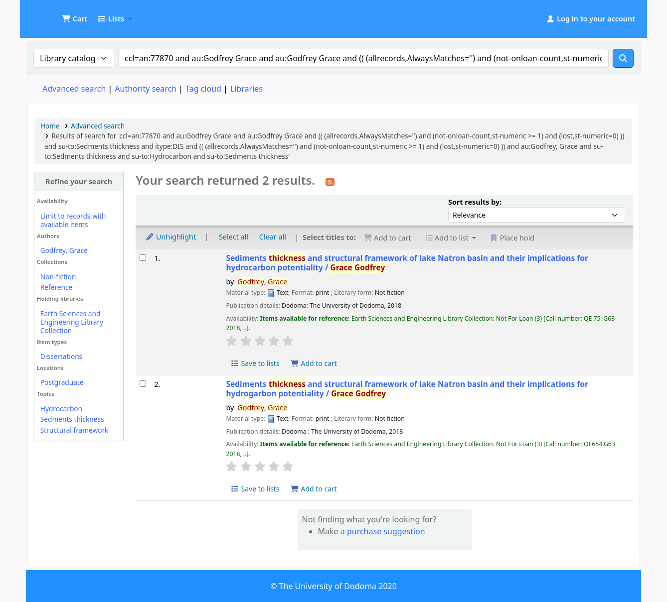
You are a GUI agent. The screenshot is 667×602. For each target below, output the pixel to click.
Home (50, 125)
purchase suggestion (386, 531)
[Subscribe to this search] (330, 181)
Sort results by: (474, 202)
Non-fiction (58, 276)
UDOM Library (53, 14)
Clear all (272, 236)
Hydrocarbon (61, 408)
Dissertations (61, 356)
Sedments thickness (72, 419)
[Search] (623, 58)
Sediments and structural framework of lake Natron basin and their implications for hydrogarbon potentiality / (407, 389)
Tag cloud (203, 88)
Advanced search (74, 88)
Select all (233, 236)
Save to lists (254, 363)
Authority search (145, 88)
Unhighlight (170, 236)
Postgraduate (62, 382)
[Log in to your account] (590, 18)
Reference (56, 287)
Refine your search (78, 181)
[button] (74, 18)
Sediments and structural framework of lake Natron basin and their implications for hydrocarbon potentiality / (407, 263)
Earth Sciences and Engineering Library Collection (71, 322)
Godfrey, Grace (64, 250)
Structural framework (74, 430)
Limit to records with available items (73, 220)
